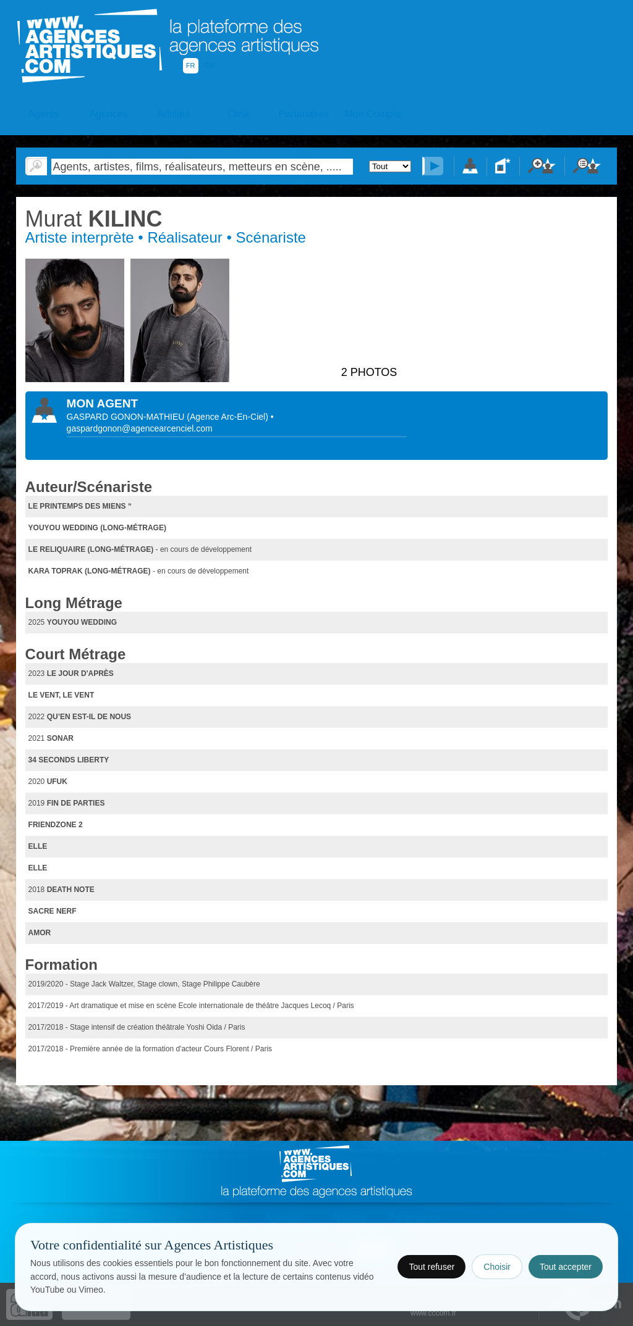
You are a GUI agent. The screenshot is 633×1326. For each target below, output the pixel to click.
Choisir (497, 1267)
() (228, 417)
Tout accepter (566, 1267)
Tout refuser (431, 1267)
